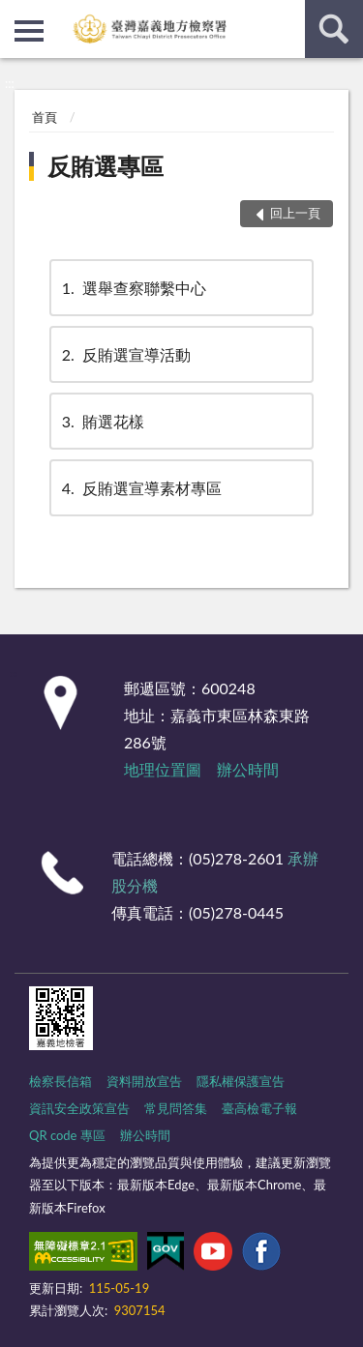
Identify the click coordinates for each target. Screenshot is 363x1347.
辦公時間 (248, 769)
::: (15, 14)
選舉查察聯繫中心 (132, 288)
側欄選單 (29, 31)
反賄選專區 (105, 166)
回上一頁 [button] (295, 212)
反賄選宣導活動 (125, 354)
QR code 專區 (67, 1135)
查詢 (334, 29)
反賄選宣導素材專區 (140, 488)
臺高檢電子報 (259, 1108)
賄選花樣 (101, 421)
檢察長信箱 (60, 1081)
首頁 (44, 117)
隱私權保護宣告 (241, 1081)
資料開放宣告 (144, 1081)
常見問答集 (175, 1108)
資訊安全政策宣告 (79, 1108)
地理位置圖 (162, 769)
